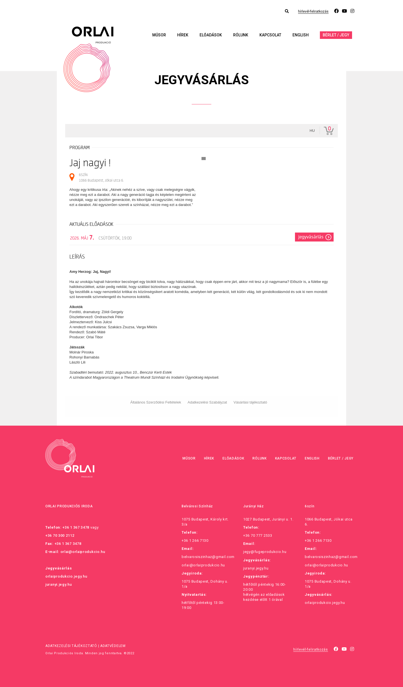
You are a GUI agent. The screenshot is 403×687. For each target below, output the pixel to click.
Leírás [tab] (77, 257)
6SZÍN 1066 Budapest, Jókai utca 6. (101, 177)
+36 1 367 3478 (75, 527)
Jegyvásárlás (311, 237)
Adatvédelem (113, 646)
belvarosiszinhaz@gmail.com (208, 557)
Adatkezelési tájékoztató (71, 646)
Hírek (182, 35)
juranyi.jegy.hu (58, 584)
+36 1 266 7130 (195, 540)
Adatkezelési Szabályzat (207, 402)
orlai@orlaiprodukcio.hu (82, 552)
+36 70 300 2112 (59, 535)
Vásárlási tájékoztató (250, 402)
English (300, 35)
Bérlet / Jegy (336, 35)
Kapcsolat (270, 35)
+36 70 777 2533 (257, 535)
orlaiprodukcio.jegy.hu (66, 576)
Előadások (211, 35)
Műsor (159, 35)
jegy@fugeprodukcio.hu (265, 552)
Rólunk (240, 35)
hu (312, 130)
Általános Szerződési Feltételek (155, 402)
